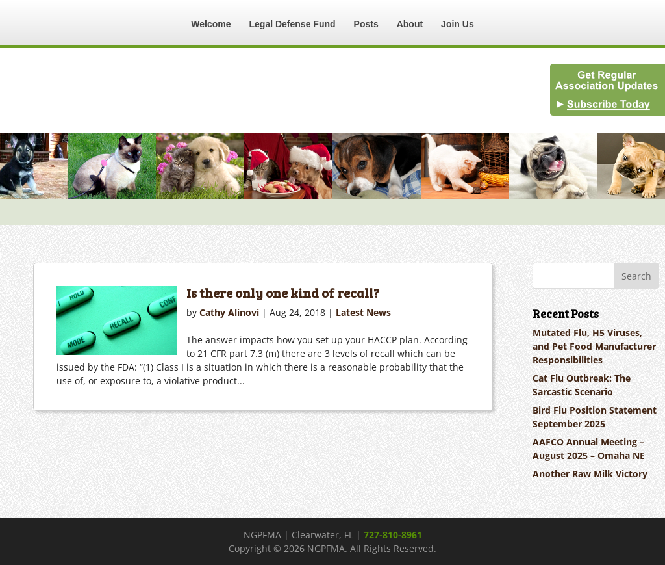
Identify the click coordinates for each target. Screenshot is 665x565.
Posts (366, 24)
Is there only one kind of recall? (282, 292)
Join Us (457, 24)
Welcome (211, 24)
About (410, 24)
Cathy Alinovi (229, 312)
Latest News (363, 312)
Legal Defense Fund (292, 24)
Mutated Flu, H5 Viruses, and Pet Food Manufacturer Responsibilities (594, 346)
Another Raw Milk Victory (590, 473)
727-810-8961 (393, 535)
